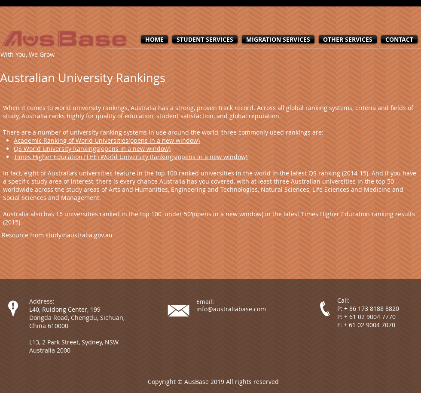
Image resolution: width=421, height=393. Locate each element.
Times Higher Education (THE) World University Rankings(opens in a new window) (130, 157)
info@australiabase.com (231, 309)
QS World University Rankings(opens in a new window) (92, 148)
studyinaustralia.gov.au (79, 235)
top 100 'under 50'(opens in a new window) (201, 214)
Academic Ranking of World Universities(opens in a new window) (107, 140)
